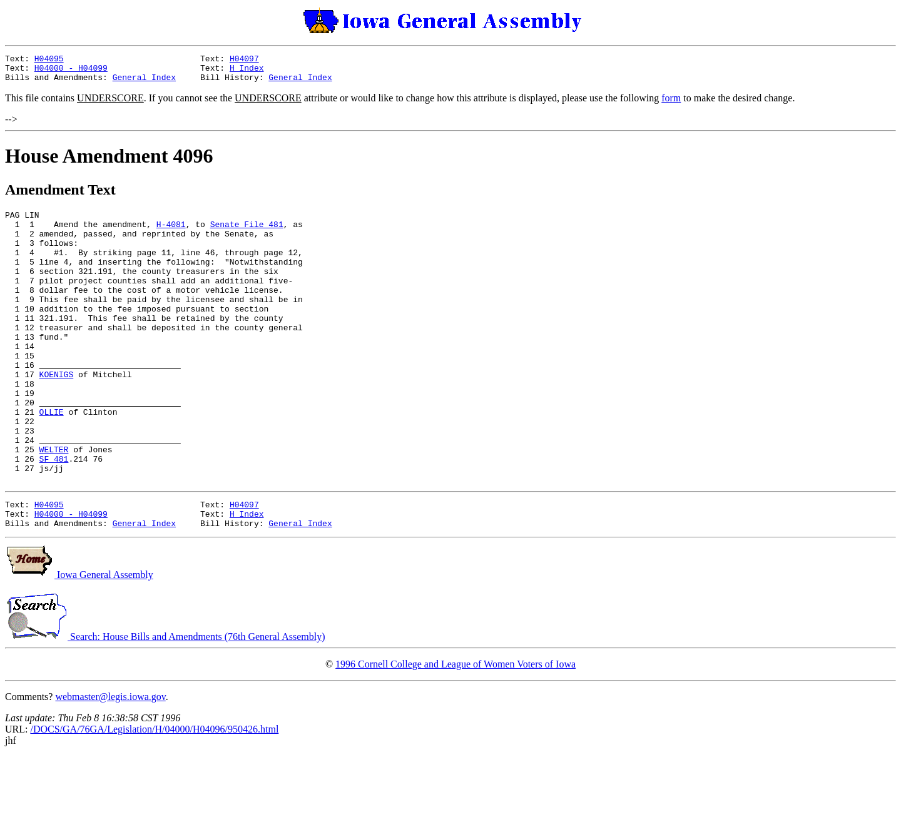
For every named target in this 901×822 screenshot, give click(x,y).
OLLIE (51, 458)
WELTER (54, 503)
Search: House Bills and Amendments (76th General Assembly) (165, 702)
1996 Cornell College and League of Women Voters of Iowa (455, 729)
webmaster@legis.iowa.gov (110, 762)
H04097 (244, 60)
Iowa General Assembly (79, 640)
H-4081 (171, 233)
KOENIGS (56, 413)
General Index (144, 82)
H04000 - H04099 (71, 71)
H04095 (49, 60)
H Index (247, 71)
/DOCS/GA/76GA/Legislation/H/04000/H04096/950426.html (154, 794)
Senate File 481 (246, 233)
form (671, 103)
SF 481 (54, 514)
